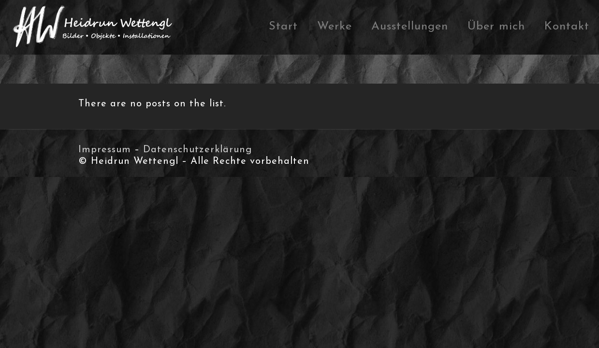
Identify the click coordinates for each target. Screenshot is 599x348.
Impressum (104, 150)
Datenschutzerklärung (197, 150)
